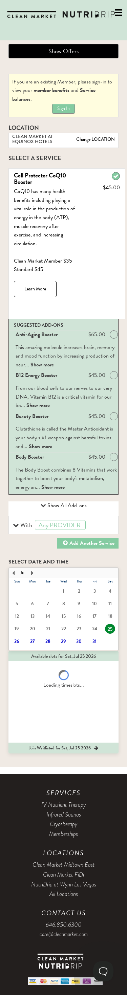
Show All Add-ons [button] (66, 505)
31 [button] (94, 641)
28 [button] (47, 641)
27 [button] (32, 641)
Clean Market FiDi (63, 874)
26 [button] (16, 641)
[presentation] (63, 609)
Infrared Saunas (63, 814)
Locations (63, 853)
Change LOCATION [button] (95, 139)
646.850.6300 (64, 924)
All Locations (63, 893)
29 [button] (63, 641)
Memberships (63, 833)
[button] (63, 525)
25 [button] (110, 629)
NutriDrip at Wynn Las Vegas (63, 884)
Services (63, 793)
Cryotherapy (63, 824)
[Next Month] (32, 573)
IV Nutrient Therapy (63, 804)
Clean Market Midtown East (64, 864)
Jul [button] (22, 572)
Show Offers (63, 51)
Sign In (63, 108)
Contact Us (63, 913)
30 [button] (79, 641)
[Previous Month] (13, 573)
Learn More (35, 288)
